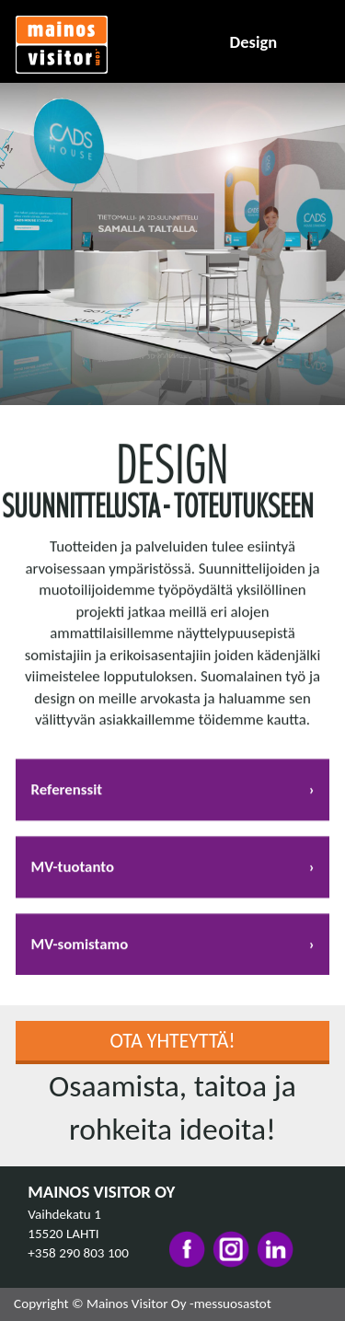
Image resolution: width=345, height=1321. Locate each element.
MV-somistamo (80, 950)
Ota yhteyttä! (172, 1040)
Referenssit (67, 795)
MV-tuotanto (72, 873)
